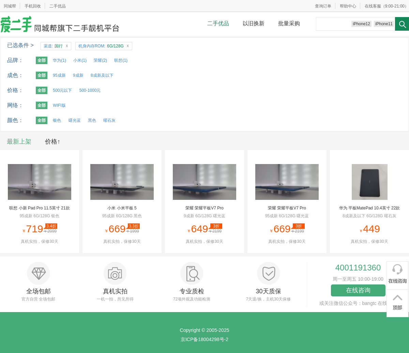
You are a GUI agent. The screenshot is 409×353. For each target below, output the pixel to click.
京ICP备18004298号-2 (204, 339)
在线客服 (373, 6)
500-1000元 (90, 90)
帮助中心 (348, 6)
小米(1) (80, 60)
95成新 (59, 75)
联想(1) (120, 60)
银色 (57, 120)
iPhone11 (384, 23)
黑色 (92, 120)
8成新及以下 (102, 75)
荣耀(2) (100, 60)
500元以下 (62, 90)
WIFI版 (59, 105)
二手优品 (57, 6)
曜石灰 (109, 120)
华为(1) (59, 60)
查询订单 (323, 6)
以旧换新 (253, 23)
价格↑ (52, 141)
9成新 (78, 75)
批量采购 (289, 23)
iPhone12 (361, 23)
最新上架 (19, 141)
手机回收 (33, 6)
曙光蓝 (75, 120)
